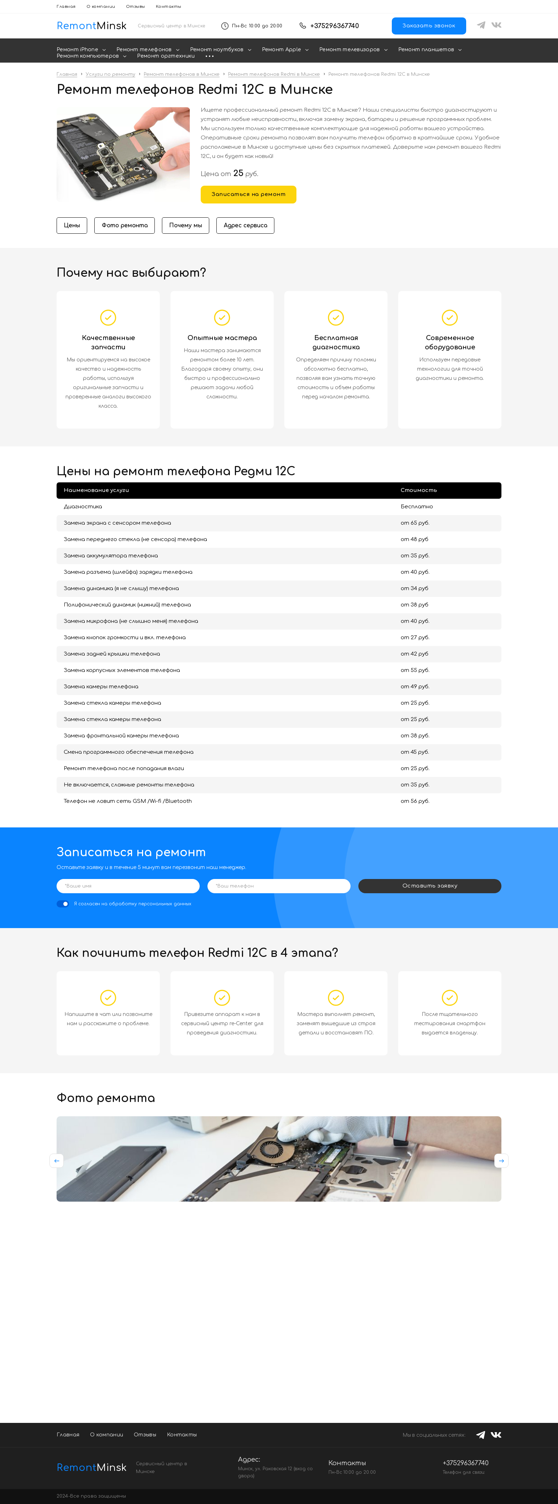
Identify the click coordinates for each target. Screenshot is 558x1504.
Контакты (168, 6)
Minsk (85, 1467)
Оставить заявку (430, 887)
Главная (66, 6)
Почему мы (189, 226)
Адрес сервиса (251, 226)
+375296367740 (334, 26)
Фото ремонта (127, 226)
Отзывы (135, 6)
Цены (72, 226)
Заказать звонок (429, 26)
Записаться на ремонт (248, 194)
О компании (100, 6)
